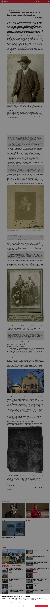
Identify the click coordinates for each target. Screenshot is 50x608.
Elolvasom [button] (19, 603)
